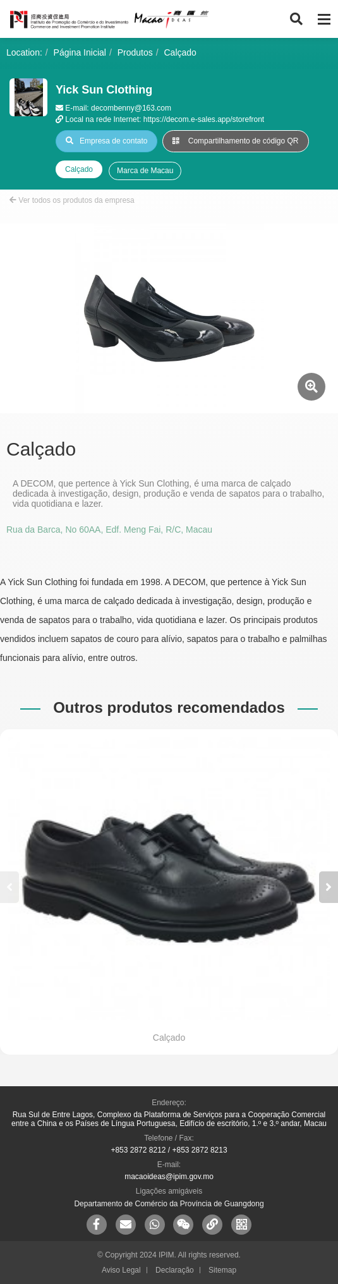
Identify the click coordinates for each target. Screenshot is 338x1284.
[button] (328, 887)
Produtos (135, 52)
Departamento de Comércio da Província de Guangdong (168, 1203)
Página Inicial (80, 52)
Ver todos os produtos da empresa (72, 200)
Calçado (180, 52)
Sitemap (222, 1270)
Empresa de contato (106, 140)
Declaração (174, 1270)
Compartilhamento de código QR (235, 140)
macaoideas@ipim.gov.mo (169, 1176)
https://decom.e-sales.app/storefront (203, 119)
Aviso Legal (121, 1270)
